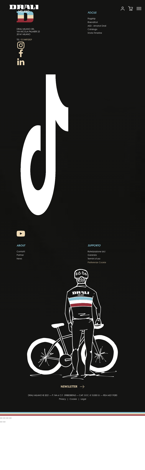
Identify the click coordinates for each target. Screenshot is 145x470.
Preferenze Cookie (97, 263)
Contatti (21, 252)
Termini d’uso (94, 259)
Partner (20, 255)
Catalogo (92, 29)
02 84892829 (26, 40)
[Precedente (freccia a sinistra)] (1, 421)
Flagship (92, 19)
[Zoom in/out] (1, 418)
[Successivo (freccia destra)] (4, 421)
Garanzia (92, 255)
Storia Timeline (95, 33)
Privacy (62, 399)
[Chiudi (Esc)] (10, 418)
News (19, 259)
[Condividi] (7, 418)
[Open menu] (139, 8)
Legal (83, 399)
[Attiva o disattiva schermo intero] (4, 418)
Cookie (73, 399)
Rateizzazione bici (96, 252)
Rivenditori (93, 22)
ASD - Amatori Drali (97, 26)
